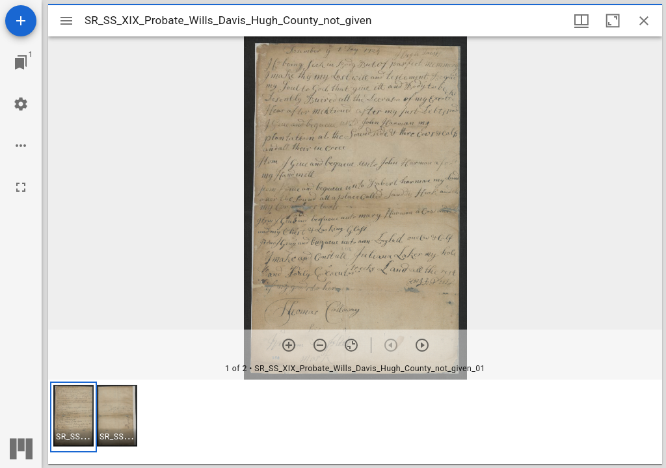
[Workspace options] (20, 145)
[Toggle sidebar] (66, 20)
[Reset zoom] (351, 345)
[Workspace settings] (20, 104)
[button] (73, 417)
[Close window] (643, 20)
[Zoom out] (320, 345)
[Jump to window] (20, 62)
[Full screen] (20, 187)
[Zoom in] (288, 345)
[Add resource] (20, 20)
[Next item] (422, 345)
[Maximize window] (612, 20)
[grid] (355, 422)
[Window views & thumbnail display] (581, 20)
